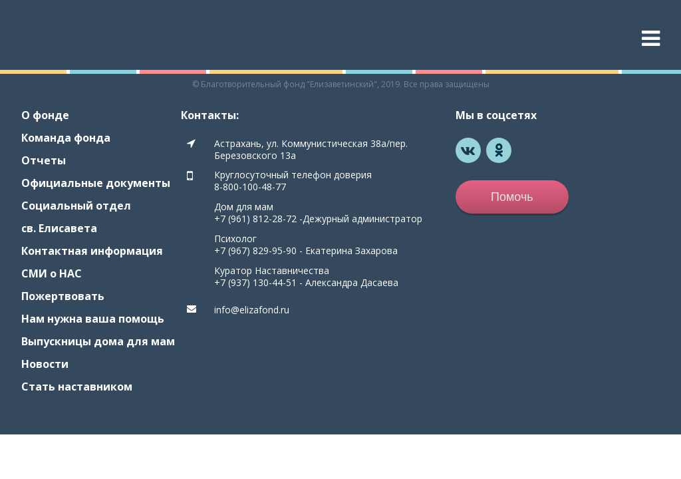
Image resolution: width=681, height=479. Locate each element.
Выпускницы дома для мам (98, 341)
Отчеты (43, 160)
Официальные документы (95, 183)
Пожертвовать (62, 296)
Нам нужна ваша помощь (92, 318)
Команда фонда (65, 137)
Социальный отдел (76, 205)
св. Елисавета (59, 228)
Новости (44, 364)
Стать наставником (76, 386)
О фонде (45, 115)
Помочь (512, 197)
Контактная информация (92, 250)
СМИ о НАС (51, 273)
